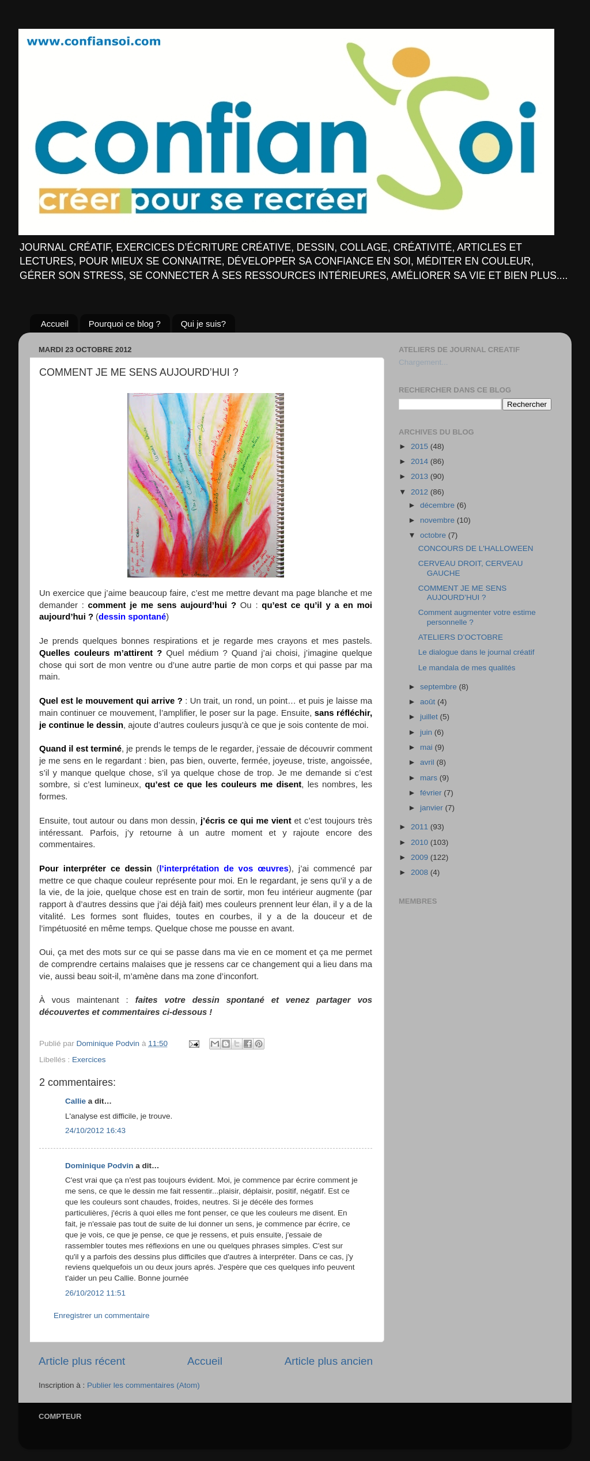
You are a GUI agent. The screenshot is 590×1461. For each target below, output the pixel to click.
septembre (439, 686)
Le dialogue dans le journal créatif (476, 652)
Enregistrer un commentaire (102, 1315)
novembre (438, 520)
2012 (420, 492)
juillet (430, 716)
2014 (420, 461)
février (432, 792)
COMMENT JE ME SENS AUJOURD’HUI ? (462, 593)
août (428, 701)
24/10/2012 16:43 (95, 1130)
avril (428, 762)
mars (430, 777)
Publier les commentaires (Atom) (143, 1385)
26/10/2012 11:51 (95, 1293)
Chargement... (423, 362)
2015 (420, 446)
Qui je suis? (203, 324)
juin (427, 732)
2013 (420, 476)
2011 (420, 826)
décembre (438, 505)
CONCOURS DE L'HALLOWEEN (476, 548)
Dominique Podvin (99, 1165)
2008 (420, 872)
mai (427, 747)
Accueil (55, 324)
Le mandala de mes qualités (467, 667)
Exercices (89, 1059)
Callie (75, 1101)
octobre (434, 535)
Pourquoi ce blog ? (125, 324)
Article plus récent (82, 1361)
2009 (420, 857)
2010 (420, 842)
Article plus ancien (329, 1361)
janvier (432, 807)
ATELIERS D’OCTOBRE (460, 637)
